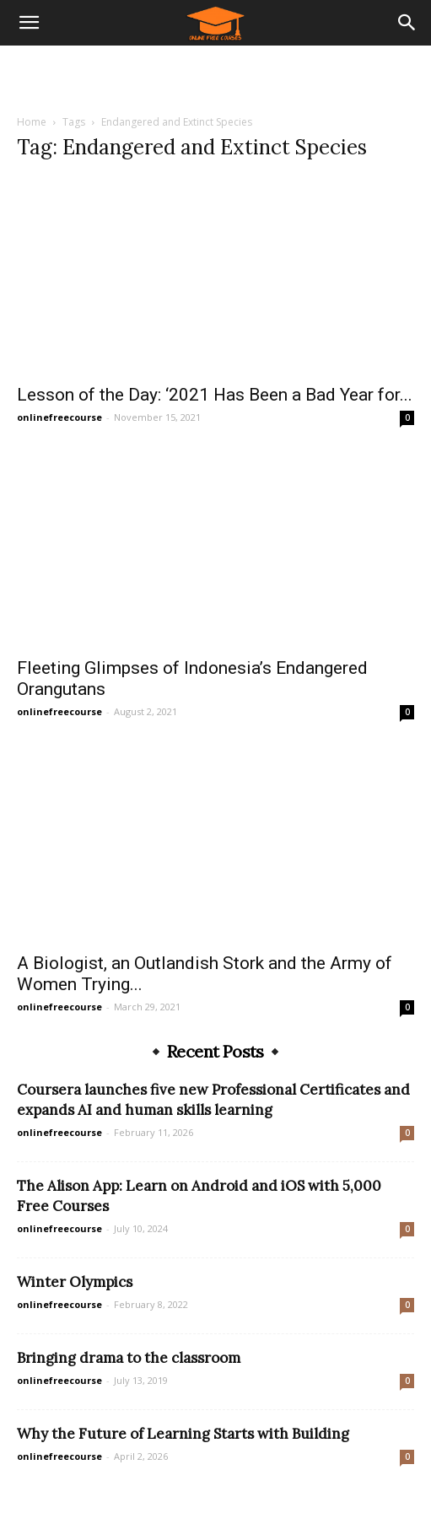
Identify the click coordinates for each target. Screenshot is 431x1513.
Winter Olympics (74, 1282)
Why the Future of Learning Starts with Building (183, 1433)
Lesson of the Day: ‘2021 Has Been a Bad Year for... (214, 395)
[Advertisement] (216, 75)
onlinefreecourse (59, 417)
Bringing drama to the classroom (128, 1358)
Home (31, 122)
